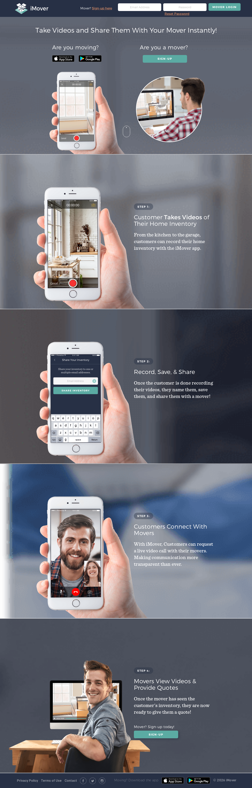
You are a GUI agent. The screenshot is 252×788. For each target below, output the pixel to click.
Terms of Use (51, 781)
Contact (71, 781)
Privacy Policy (27, 781)
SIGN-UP (165, 58)
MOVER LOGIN (224, 7)
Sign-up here (102, 8)
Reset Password (177, 14)
